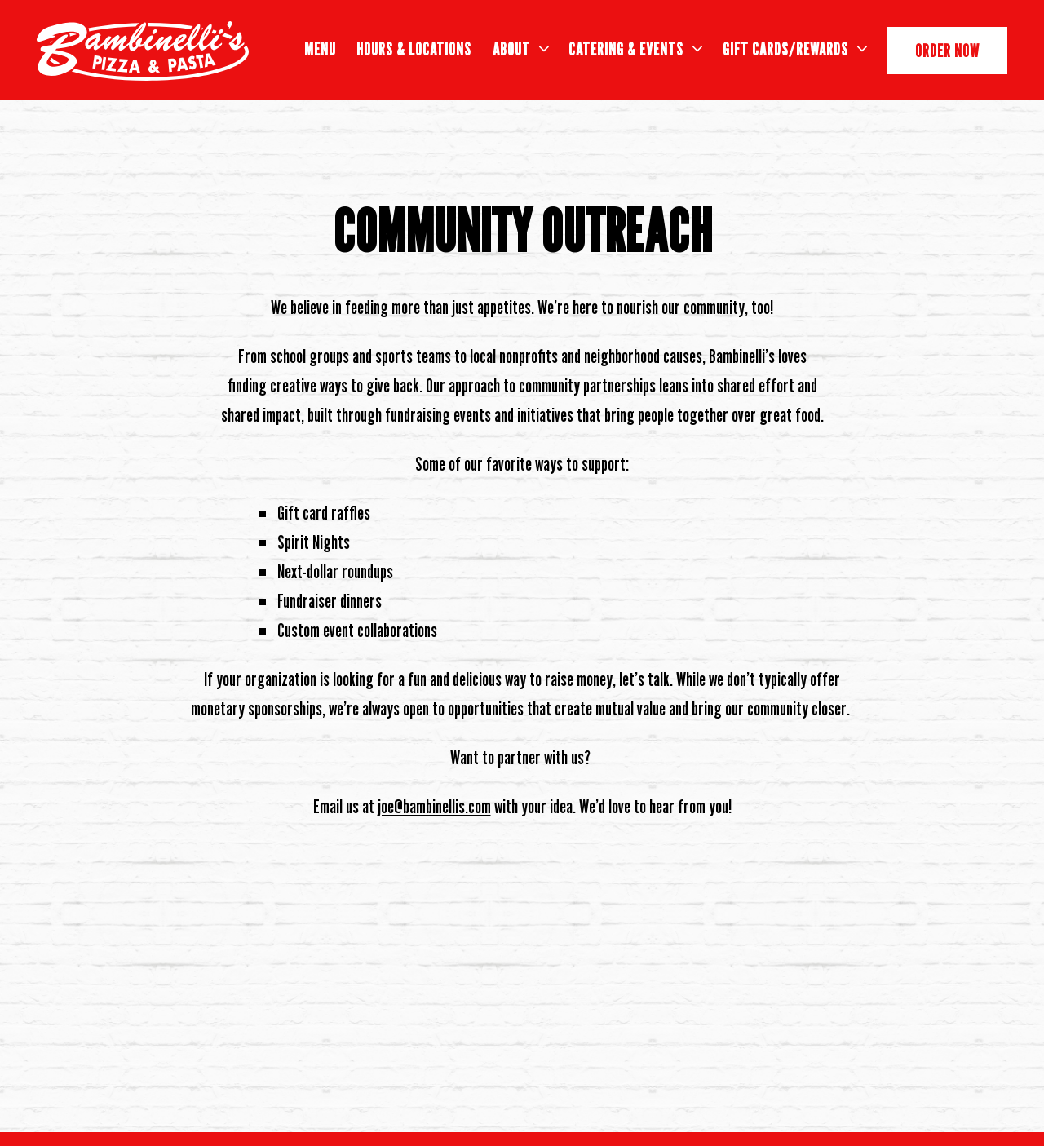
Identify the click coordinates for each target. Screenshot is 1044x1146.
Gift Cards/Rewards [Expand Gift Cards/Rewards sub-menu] (795, 47)
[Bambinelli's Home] (143, 50)
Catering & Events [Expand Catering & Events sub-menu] (635, 47)
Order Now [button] (947, 50)
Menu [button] (320, 49)
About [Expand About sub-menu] (521, 47)
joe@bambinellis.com (434, 806)
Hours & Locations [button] (413, 49)
